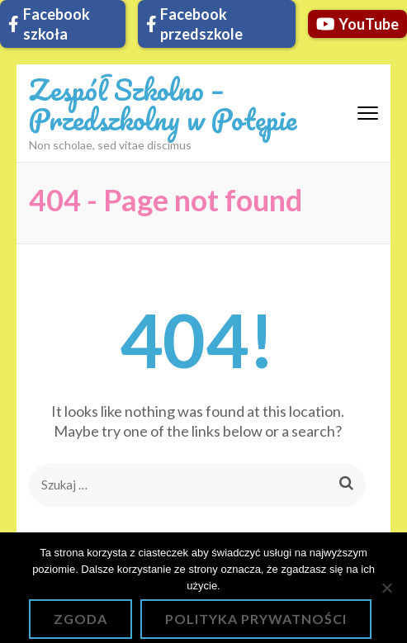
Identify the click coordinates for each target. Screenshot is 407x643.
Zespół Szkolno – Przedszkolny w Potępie (162, 104)
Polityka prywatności (256, 618)
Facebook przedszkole (195, 24)
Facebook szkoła (49, 24)
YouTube (358, 24)
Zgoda (80, 618)
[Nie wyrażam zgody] (386, 587)
